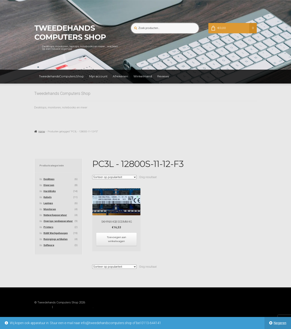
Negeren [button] (280, 323)
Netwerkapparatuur (55, 215)
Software (48, 245)
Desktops (48, 179)
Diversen (48, 185)
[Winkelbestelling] (114, 177)
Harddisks (49, 191)
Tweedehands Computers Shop (70, 33)
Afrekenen (120, 76)
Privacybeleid (42, 307)
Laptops (48, 203)
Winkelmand (142, 76)
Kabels (47, 197)
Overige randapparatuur (58, 221)
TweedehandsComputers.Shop (61, 76)
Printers (48, 227)
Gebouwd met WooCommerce (73, 307)
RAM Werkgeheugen (55, 233)
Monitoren (49, 209)
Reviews (163, 76)
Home (41, 131)
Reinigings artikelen (55, 239)
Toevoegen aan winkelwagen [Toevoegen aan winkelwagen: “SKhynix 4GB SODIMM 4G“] (116, 239)
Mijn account (98, 76)
